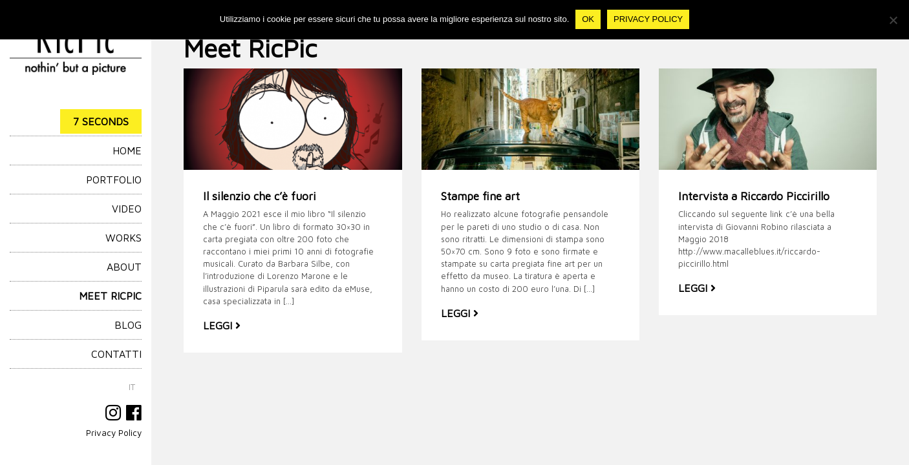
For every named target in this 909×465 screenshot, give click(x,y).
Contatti (116, 354)
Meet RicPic (110, 296)
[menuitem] (132, 387)
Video (127, 208)
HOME (127, 150)
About (124, 267)
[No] (892, 20)
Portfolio (114, 179)
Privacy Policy (114, 433)
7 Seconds (101, 121)
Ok (588, 19)
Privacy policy (648, 19)
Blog (128, 325)
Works (123, 237)
